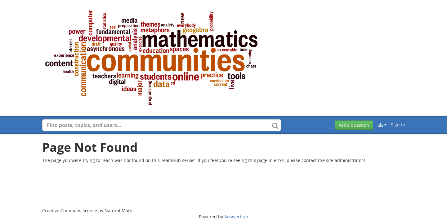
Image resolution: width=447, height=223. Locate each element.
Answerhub (236, 217)
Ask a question (354, 125)
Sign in (398, 125)
